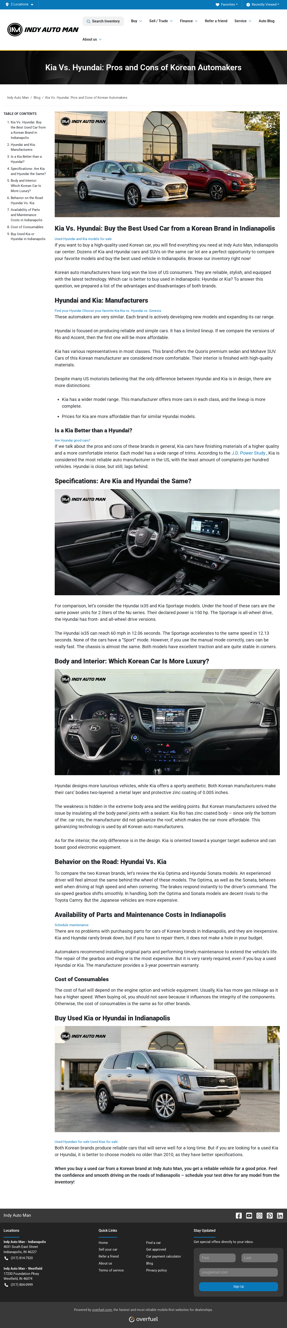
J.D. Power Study (249, 453)
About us (105, 1263)
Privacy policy (156, 1270)
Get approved (156, 1249)
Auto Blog (266, 21)
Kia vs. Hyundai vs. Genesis (140, 311)
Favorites (225, 4)
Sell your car (108, 1249)
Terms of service (111, 1270)
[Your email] (238, 1272)
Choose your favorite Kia (101, 311)
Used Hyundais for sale (72, 1142)
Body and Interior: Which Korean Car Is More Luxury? (26, 186)
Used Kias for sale (104, 1142)
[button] (21, 4)
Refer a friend (216, 21)
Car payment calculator (163, 1256)
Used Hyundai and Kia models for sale (83, 239)
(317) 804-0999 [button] (18, 1284)
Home (103, 1243)
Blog (149, 1263)
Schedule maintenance (72, 925)
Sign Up (238, 1286)
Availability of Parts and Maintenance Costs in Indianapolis (26, 215)
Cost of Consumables (27, 227)
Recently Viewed (261, 4)
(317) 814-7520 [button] (18, 1258)
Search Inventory (103, 21)
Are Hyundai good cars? (72, 440)
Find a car (153, 1243)
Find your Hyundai (68, 311)
